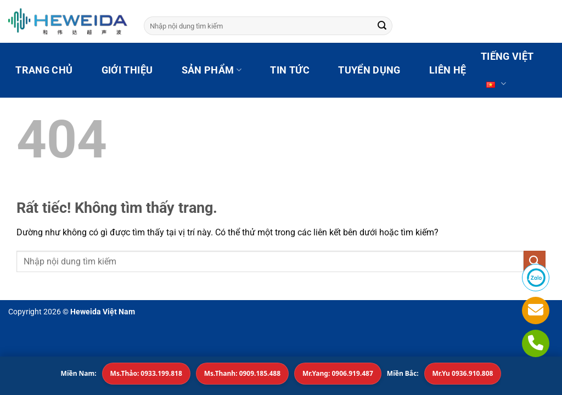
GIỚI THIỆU (127, 70)
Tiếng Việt (507, 74)
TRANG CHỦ (43, 70)
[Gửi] (382, 25)
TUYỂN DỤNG (369, 70)
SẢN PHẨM (211, 70)
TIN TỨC (289, 70)
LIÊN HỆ (447, 70)
